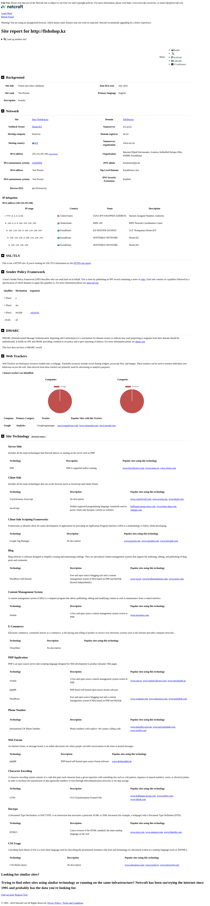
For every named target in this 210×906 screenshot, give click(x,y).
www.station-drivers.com (154, 680)
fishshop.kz (128, 119)
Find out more (7, 895)
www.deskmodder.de (122, 761)
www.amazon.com (154, 832)
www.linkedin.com (173, 832)
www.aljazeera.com (158, 699)
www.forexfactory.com (133, 468)
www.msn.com (137, 832)
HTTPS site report (82, 263)
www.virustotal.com (88, 425)
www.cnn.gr (136, 680)
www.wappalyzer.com (67, 425)
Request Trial (21, 895)
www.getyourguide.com (164, 727)
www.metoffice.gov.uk (141, 727)
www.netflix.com (165, 796)
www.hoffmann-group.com (143, 796)
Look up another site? (15, 39)
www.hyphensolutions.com (155, 579)
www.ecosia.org (159, 499)
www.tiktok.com (138, 799)
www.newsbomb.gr (177, 680)
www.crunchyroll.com (140, 499)
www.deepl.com (176, 499)
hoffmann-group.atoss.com (142, 506)
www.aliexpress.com (134, 865)
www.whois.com (168, 468)
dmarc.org (140, 341)
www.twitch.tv (152, 865)
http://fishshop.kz (40, 119)
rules (143, 279)
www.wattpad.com (139, 699)
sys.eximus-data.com (166, 506)
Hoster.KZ (37, 126)
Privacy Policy (54, 903)
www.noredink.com (178, 699)
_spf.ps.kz (34, 312)
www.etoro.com (176, 579)
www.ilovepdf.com (169, 541)
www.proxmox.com (139, 615)
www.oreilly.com (138, 730)
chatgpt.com (136, 510)
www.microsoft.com (169, 865)
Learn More (6, 13)
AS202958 (37, 163)
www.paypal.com (107, 425)
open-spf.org (92, 283)
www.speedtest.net (150, 541)
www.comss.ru (152, 468)
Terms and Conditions (73, 903)
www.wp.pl (135, 579)
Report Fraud (7, 17)
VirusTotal (53, 154)
